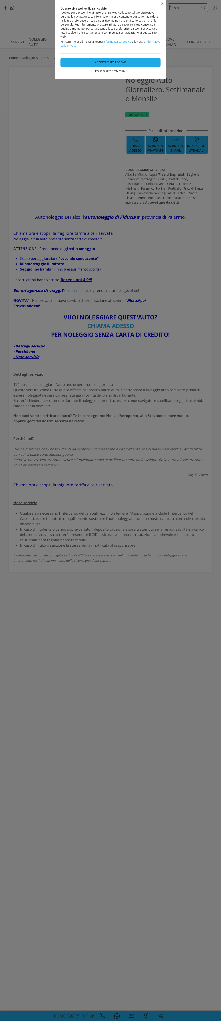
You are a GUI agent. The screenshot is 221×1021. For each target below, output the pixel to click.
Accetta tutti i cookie (110, 62)
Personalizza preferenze (110, 71)
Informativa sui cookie (117, 42)
